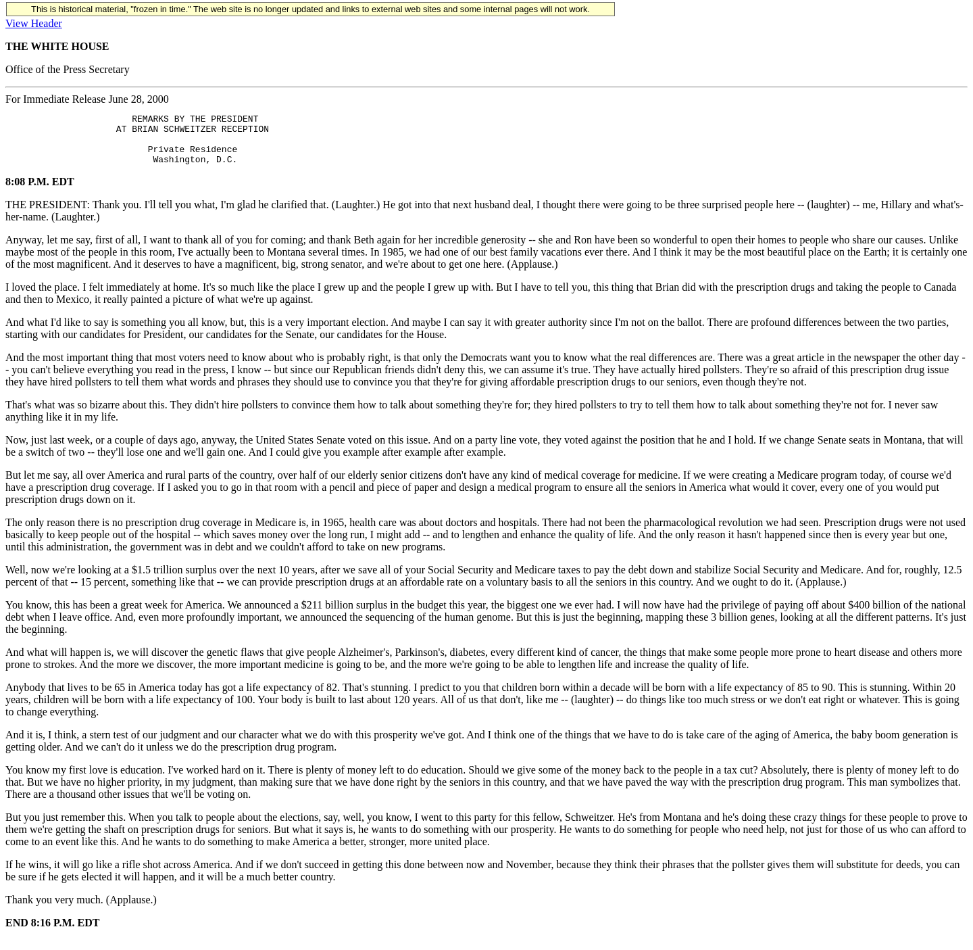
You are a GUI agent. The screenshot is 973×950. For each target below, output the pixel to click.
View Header (33, 23)
